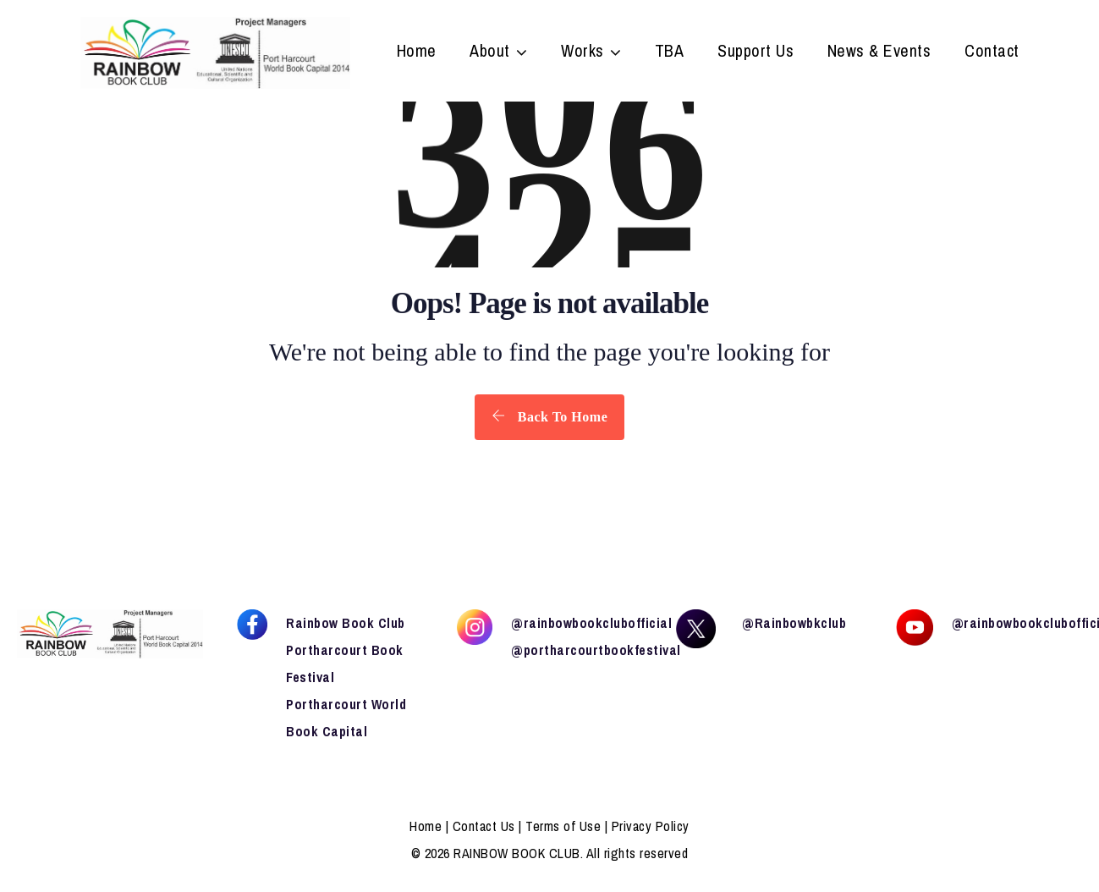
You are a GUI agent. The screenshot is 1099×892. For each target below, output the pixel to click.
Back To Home (549, 416)
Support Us (755, 52)
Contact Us (484, 826)
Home (417, 52)
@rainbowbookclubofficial (591, 623)
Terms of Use (563, 826)
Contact (991, 52)
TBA (669, 52)
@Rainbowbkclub (794, 623)
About (490, 52)
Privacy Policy (651, 826)
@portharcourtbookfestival (596, 650)
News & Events (879, 52)
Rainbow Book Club (345, 623)
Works (582, 52)
